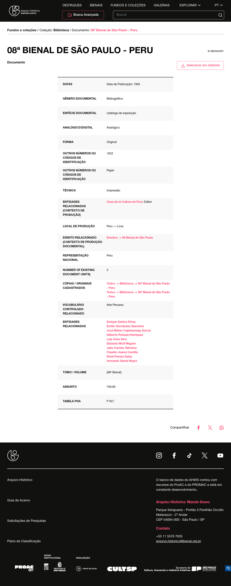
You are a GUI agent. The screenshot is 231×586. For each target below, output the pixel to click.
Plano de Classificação (24, 541)
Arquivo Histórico (19, 480)
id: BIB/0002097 (216, 51)
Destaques (72, 5)
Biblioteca (61, 30)
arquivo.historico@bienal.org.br (178, 541)
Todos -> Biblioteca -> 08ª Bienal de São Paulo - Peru (138, 286)
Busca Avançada (83, 15)
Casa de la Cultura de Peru (125, 202)
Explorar (188, 5)
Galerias (162, 5)
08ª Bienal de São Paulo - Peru (114, 30)
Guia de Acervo (18, 500)
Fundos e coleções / (23, 30)
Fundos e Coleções (128, 5)
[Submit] (220, 15)
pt (217, 5)
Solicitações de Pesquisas (26, 521)
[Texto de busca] (166, 15)
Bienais (96, 5)
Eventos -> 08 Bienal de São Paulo (130, 238)
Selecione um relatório (200, 65)
